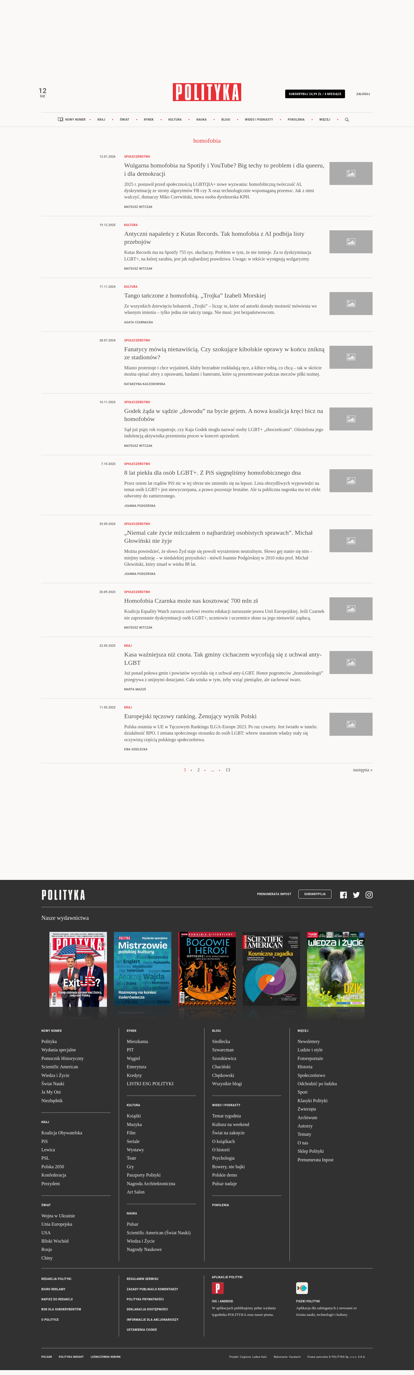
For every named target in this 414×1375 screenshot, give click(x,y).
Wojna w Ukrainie (58, 1220)
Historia (305, 1071)
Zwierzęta (307, 1113)
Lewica (48, 1154)
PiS (44, 1146)
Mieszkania (137, 1046)
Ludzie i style (310, 1054)
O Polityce (50, 1324)
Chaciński (221, 1071)
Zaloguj (360, 95)
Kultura (175, 124)
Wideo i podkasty (259, 124)
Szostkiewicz (224, 1063)
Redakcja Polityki (56, 1283)
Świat (124, 124)
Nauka (201, 124)
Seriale (133, 1146)
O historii (221, 1154)
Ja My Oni (51, 1096)
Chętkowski (223, 1079)
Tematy (304, 1139)
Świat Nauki (52, 1088)
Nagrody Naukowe (144, 1254)
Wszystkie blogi (227, 1088)
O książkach (223, 1146)
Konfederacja (53, 1179)
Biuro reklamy (53, 1293)
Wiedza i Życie (55, 1079)
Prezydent (50, 1188)
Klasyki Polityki (312, 1105)
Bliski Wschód (54, 1245)
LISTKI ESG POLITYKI (150, 1088)
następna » (363, 774)
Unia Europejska (56, 1229)
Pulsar (132, 1229)
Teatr (131, 1162)
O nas (303, 1147)
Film (131, 1137)
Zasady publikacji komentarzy (152, 1293)
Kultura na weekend (230, 1129)
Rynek (149, 124)
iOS (214, 1306)
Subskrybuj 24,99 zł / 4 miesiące (311, 95)
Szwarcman (223, 1054)
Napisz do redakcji (57, 1304)
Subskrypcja (315, 899)
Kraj (101, 124)
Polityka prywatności (145, 1304)
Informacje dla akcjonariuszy (153, 1324)
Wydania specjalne (58, 1054)
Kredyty (134, 1079)
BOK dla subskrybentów (61, 1314)
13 (228, 774)
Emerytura (136, 1071)
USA (46, 1237)
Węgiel (133, 1063)
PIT (130, 1054)
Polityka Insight (71, 1361)
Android (226, 1306)
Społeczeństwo (311, 1079)
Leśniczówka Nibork (106, 1361)
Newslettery (309, 1046)
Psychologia (223, 1162)
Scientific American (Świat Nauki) (159, 1237)
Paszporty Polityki (144, 1179)
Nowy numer (75, 124)
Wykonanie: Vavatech (287, 1361)
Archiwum (307, 1122)
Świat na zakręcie (228, 1137)
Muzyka (134, 1129)
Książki (134, 1120)
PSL (45, 1162)
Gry (130, 1171)
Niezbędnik (52, 1105)
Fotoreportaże (310, 1063)
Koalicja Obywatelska (61, 1137)
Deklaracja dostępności (147, 1314)
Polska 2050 (52, 1171)
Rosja (46, 1254)
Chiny (47, 1262)
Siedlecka (221, 1046)
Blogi (225, 124)
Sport (303, 1096)
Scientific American (59, 1071)
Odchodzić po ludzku (317, 1088)
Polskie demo (224, 1179)
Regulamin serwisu (142, 1283)
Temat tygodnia (226, 1120)
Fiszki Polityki (308, 1306)
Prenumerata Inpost (274, 899)
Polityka (49, 1046)
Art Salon (136, 1196)
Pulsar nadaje (224, 1188)
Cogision (245, 1361)
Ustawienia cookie (142, 1334)
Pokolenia (296, 124)
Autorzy (305, 1130)
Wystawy (135, 1154)
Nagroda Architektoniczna (151, 1188)
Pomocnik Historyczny (62, 1063)
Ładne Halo (259, 1361)
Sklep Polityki (311, 1156)
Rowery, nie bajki (228, 1171)
